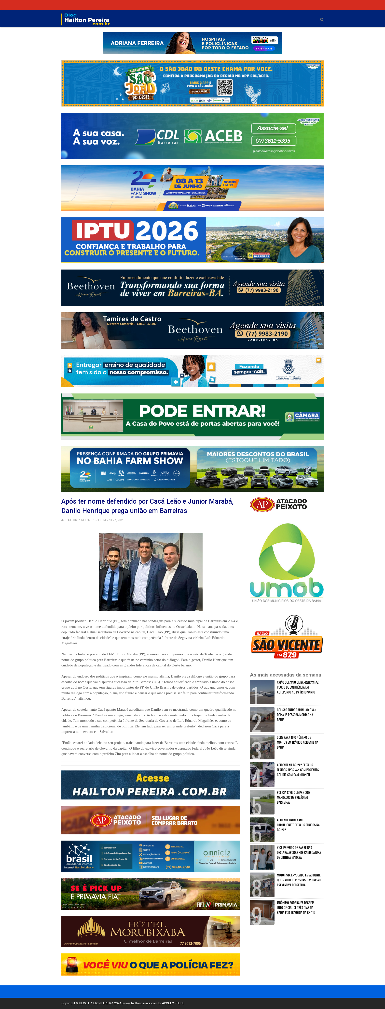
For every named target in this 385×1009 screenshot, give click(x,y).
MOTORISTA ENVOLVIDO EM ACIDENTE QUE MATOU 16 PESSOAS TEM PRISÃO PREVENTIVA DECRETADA (299, 880)
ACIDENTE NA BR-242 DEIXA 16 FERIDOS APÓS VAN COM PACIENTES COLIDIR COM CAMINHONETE (298, 769)
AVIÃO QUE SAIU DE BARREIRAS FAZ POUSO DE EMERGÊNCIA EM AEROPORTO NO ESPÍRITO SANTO (297, 687)
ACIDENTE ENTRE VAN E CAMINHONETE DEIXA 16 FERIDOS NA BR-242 (298, 824)
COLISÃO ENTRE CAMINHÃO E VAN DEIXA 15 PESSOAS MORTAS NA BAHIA (296, 714)
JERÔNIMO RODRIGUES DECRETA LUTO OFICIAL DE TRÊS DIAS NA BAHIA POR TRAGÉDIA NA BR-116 (296, 907)
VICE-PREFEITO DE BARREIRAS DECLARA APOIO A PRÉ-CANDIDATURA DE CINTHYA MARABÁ (299, 852)
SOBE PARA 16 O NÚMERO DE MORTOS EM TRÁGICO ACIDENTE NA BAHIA (297, 742)
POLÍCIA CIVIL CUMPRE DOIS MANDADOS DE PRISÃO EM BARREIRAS (293, 797)
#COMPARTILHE (173, 1003)
